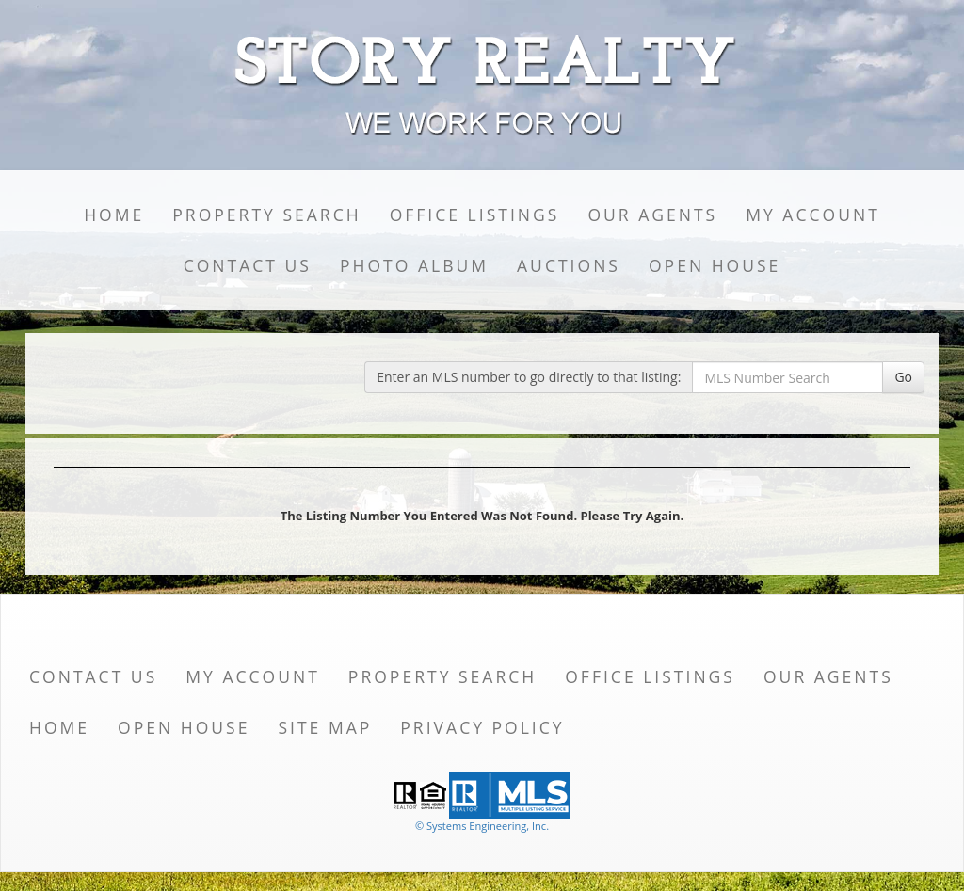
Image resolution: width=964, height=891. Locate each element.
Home (114, 214)
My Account (813, 214)
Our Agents (652, 214)
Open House (714, 265)
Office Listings (475, 214)
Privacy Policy (482, 727)
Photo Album (414, 265)
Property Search (266, 214)
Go (903, 377)
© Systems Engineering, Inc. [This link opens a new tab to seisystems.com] (482, 826)
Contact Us (248, 265)
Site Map (325, 727)
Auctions (568, 265)
